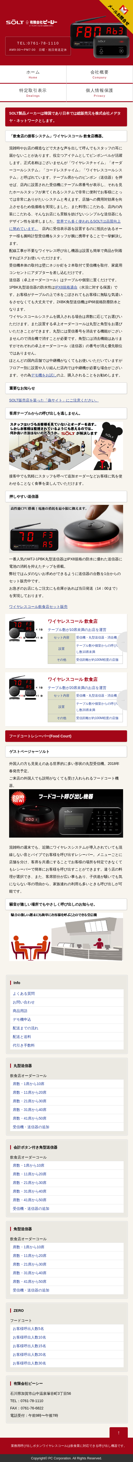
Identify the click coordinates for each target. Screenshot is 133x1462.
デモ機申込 (22, 1019)
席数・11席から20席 (29, 1092)
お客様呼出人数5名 (28, 1328)
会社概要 (99, 77)
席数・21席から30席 (29, 1101)
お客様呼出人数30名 (29, 1363)
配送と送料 (22, 1037)
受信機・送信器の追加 (31, 1127)
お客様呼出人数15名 (29, 1346)
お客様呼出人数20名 (29, 1354)
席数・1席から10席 (28, 1084)
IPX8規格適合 (66, 287)
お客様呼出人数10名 (29, 1337)
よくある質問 (24, 993)
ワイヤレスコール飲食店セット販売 (38, 607)
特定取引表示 (33, 95)
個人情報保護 (99, 95)
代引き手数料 (24, 1045)
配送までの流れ (25, 1028)
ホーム (33, 77)
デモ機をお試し (44, 375)
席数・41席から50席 (29, 1118)
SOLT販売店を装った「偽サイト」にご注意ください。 (54, 400)
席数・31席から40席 (29, 1110)
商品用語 (20, 1011)
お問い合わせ (24, 1002)
